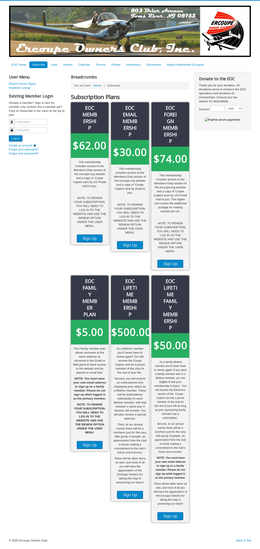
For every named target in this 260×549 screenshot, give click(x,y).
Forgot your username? (24, 149)
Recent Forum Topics (22, 83)
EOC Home (19, 64)
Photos (115, 64)
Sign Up (90, 238)
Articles (68, 64)
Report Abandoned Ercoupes (185, 64)
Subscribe (38, 64)
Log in (16, 138)
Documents (154, 64)
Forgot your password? (23, 153)
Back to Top (243, 540)
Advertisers (133, 64)
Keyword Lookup (19, 87)
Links (54, 64)
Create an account (22, 145)
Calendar (84, 64)
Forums (101, 64)
